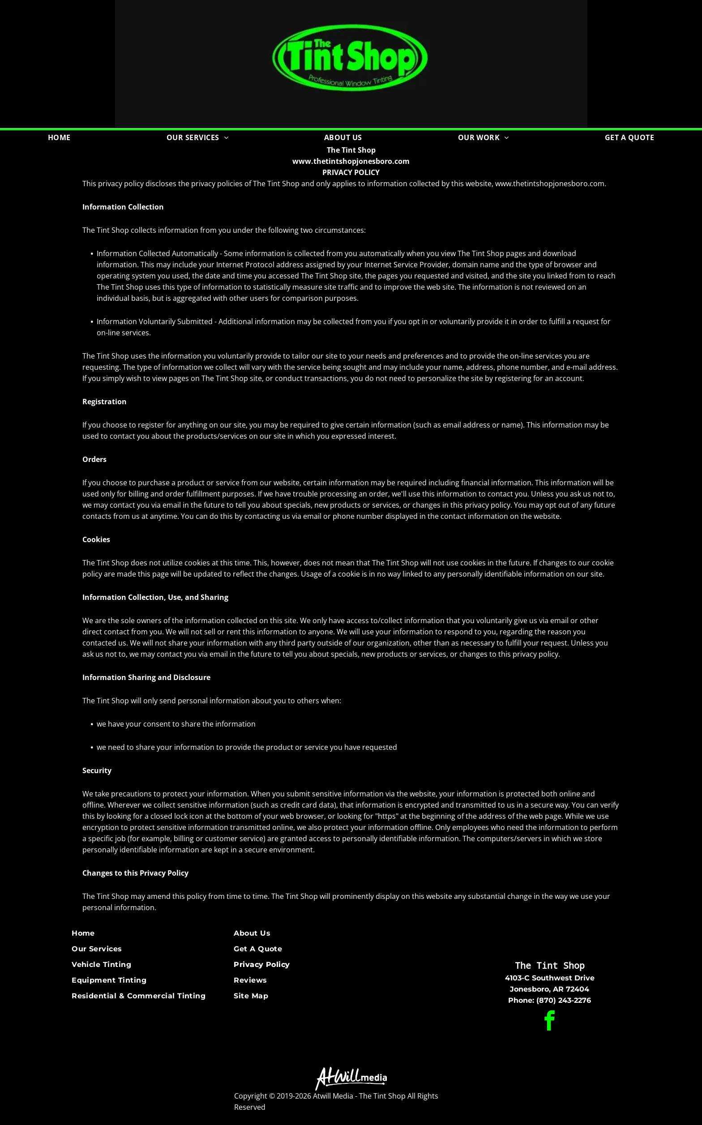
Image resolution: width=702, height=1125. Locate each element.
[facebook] (550, 1022)
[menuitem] (59, 137)
